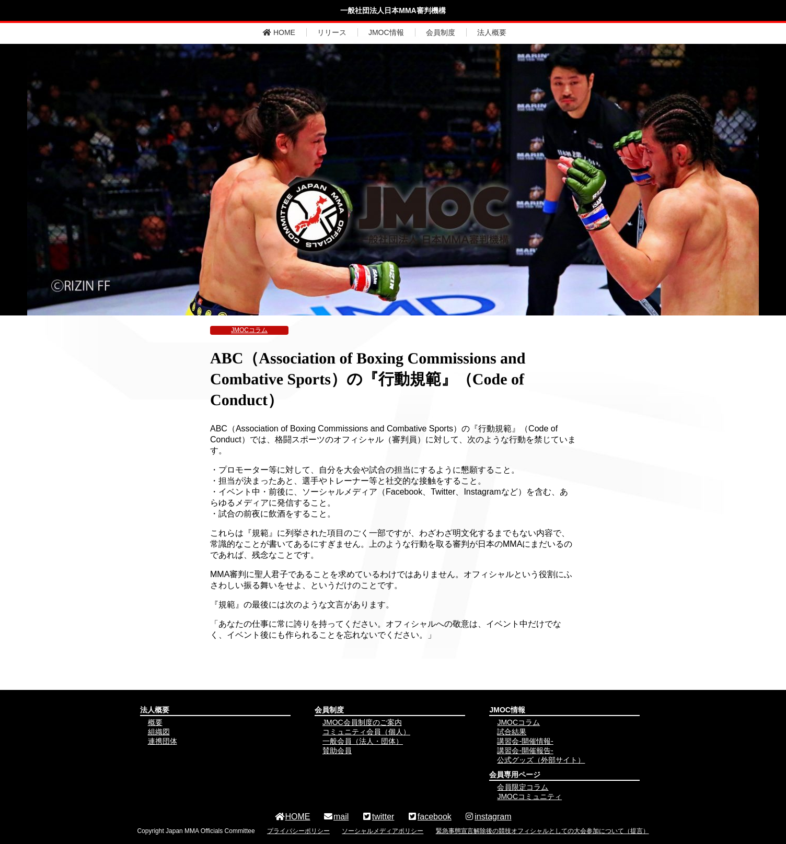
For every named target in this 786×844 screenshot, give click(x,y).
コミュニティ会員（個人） (366, 732)
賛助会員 (337, 750)
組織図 (159, 732)
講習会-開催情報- (525, 741)
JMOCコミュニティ (529, 796)
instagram (487, 816)
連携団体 (162, 741)
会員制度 (440, 32)
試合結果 (511, 732)
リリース (331, 32)
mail (336, 816)
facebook (429, 816)
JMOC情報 (386, 32)
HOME (279, 32)
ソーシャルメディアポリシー (382, 831)
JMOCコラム (249, 330)
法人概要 (491, 32)
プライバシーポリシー (298, 831)
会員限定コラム (522, 787)
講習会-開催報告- (525, 750)
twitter (378, 816)
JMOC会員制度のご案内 (362, 722)
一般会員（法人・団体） (362, 741)
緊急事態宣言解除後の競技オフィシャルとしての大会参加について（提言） (542, 831)
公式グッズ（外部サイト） (541, 760)
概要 (155, 722)
